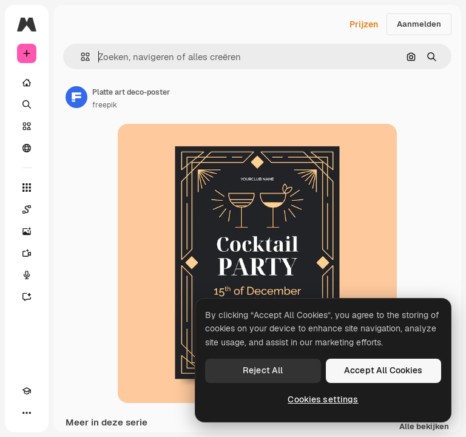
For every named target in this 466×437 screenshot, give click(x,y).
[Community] (26, 148)
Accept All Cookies (383, 370)
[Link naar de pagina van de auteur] (76, 97)
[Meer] (26, 412)
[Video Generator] (26, 253)
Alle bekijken (424, 427)
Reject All (263, 370)
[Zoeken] (26, 104)
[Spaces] (26, 209)
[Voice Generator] (26, 275)
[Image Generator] (26, 231)
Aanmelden (419, 24)
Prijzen (364, 24)
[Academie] (26, 391)
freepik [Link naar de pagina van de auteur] (104, 105)
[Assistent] (26, 297)
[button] (80, 56)
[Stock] (26, 126)
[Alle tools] (26, 187)
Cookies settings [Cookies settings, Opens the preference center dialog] (323, 399)
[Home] (26, 82)
